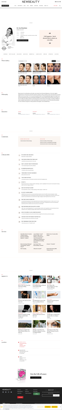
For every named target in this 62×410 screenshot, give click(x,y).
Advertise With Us (20, 391)
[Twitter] (22, 37)
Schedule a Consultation (22, 40)
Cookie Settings (36, 394)
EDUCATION (25, 54)
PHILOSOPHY (19, 54)
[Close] (60, 407)
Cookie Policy (19, 393)
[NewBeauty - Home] (31, 2)
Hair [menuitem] (28, 5)
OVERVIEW (5, 54)
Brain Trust (27, 391)
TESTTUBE (55, 5)
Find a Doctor (35, 389)
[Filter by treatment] (22, 61)
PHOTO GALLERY (12, 54)
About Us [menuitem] (46, 5)
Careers (26, 389)
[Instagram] (23, 37)
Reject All (47, 406)
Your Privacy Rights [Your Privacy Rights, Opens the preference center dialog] (40, 406)
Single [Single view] (58, 61)
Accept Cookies (54, 406)
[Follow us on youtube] (11, 392)
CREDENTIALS (31, 54)
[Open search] (59, 6)
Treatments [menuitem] (20, 5)
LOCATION (56, 54)
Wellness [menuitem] (41, 5)
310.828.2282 (22, 32)
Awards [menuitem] (31, 5)
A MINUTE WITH (39, 54)
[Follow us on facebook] (55, 1)
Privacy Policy (35, 391)
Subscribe (4, 1)
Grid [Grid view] (53, 61)
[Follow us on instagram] (58, 1)
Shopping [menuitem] (36, 5)
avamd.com (22, 33)
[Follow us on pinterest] (5, 392)
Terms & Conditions (28, 393)
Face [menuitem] (15, 5)
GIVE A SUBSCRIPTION (36, 377)
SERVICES (45, 54)
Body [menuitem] (25, 5)
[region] (31, 407)
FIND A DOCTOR (5, 5)
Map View (22, 36)
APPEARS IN (51, 54)
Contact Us (19, 389)
